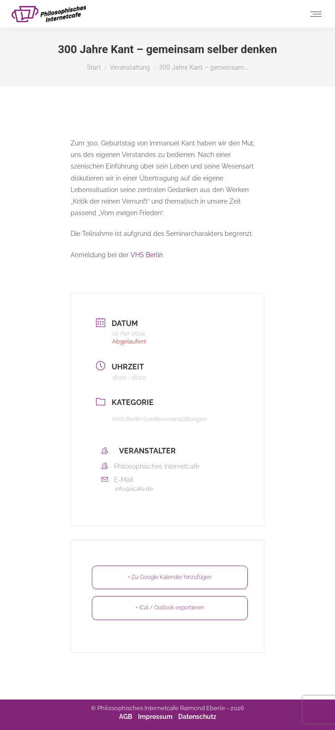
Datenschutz (197, 716)
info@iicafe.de (134, 488)
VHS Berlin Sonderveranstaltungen (159, 419)
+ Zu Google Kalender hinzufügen (170, 577)
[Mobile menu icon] (316, 14)
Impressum (155, 716)
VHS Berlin (147, 255)
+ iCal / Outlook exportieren (170, 607)
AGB (125, 716)
